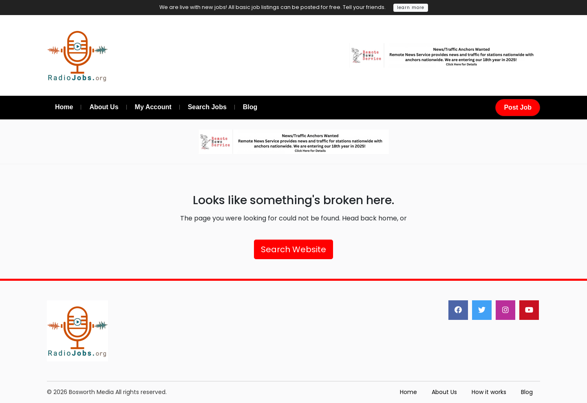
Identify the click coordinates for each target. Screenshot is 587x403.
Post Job (518, 107)
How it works (489, 392)
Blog (527, 392)
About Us (444, 392)
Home (408, 392)
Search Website (293, 249)
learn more (410, 7)
